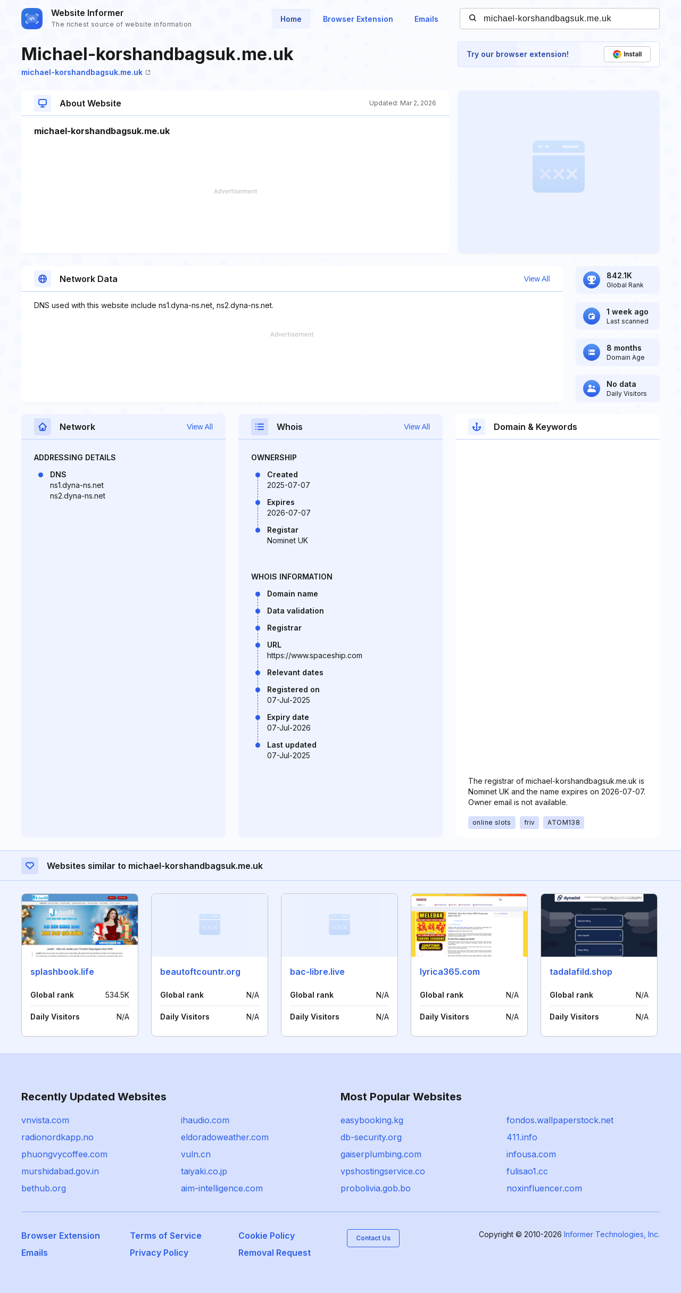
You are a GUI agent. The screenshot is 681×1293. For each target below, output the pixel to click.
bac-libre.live (317, 971)
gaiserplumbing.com (380, 1154)
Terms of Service (166, 1235)
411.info (521, 1137)
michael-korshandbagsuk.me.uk (86, 72)
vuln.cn (196, 1154)
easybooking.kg (371, 1120)
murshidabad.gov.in (60, 1171)
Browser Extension (358, 18)
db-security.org (371, 1137)
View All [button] (537, 279)
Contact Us (373, 1238)
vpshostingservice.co (382, 1171)
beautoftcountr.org (200, 971)
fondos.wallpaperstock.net (559, 1120)
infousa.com (531, 1154)
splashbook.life (62, 971)
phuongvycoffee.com (64, 1154)
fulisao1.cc (527, 1171)
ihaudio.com (205, 1120)
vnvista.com (45, 1120)
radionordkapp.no (57, 1137)
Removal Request (274, 1252)
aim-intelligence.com (222, 1188)
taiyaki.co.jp (204, 1171)
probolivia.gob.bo (375, 1188)
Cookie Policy (266, 1235)
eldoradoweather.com (225, 1137)
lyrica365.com (450, 971)
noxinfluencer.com (544, 1188)
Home (291, 18)
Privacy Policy (159, 1252)
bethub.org (43, 1188)
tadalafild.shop (581, 971)
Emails (426, 18)
